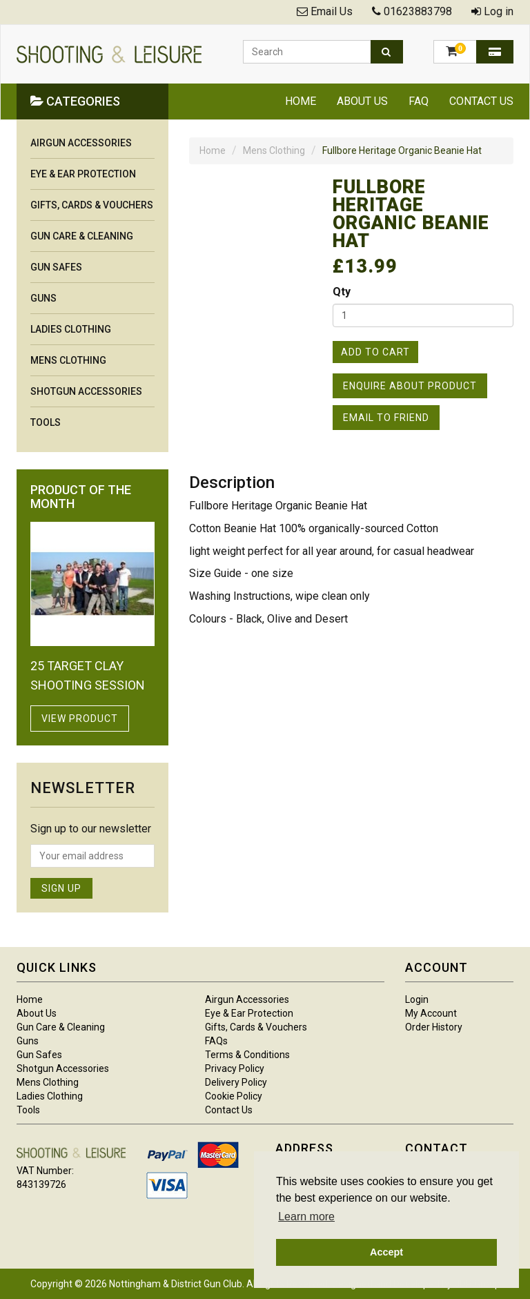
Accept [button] (386, 1252)
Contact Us (481, 101)
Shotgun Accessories (86, 391)
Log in (498, 11)
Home (300, 101)
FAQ (419, 101)
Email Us (332, 11)
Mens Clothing (274, 150)
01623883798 (418, 11)
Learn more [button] (306, 1216)
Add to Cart (375, 352)
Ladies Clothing (70, 329)
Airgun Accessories (81, 142)
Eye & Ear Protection (83, 173)
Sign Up (61, 888)
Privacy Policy (234, 1068)
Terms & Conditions (247, 1054)
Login (417, 999)
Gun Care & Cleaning (81, 236)
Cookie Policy (233, 1096)
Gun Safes (56, 267)
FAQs (216, 1040)
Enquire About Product (410, 385)
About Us (362, 101)
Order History (433, 1027)
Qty (342, 291)
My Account (431, 1013)
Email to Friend (386, 417)
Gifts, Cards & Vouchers (91, 205)
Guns (43, 298)
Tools (45, 422)
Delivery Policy (236, 1082)
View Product (79, 718)
